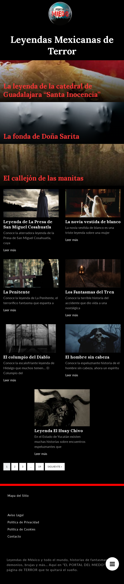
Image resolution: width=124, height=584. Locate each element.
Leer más (9, 250)
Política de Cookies (21, 529)
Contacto (14, 536)
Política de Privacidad (23, 522)
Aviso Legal (16, 515)
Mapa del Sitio (18, 495)
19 (39, 466)
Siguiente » (55, 466)
